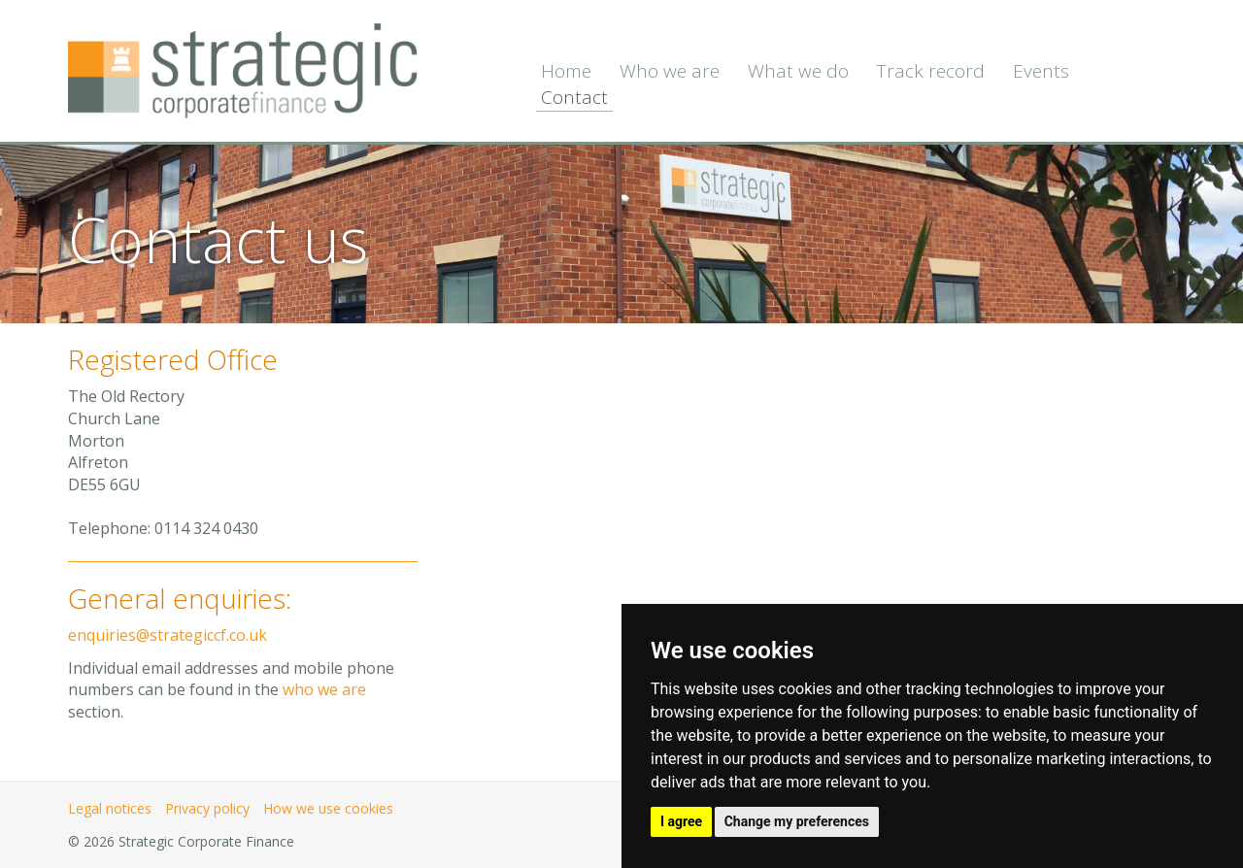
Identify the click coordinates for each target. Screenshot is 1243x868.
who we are (324, 689)
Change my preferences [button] (796, 821)
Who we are (670, 70)
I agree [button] (681, 821)
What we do (798, 70)
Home (566, 70)
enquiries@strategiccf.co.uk (167, 635)
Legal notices (109, 808)
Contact (574, 97)
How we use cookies (328, 808)
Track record (931, 70)
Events (1041, 70)
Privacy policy (207, 808)
